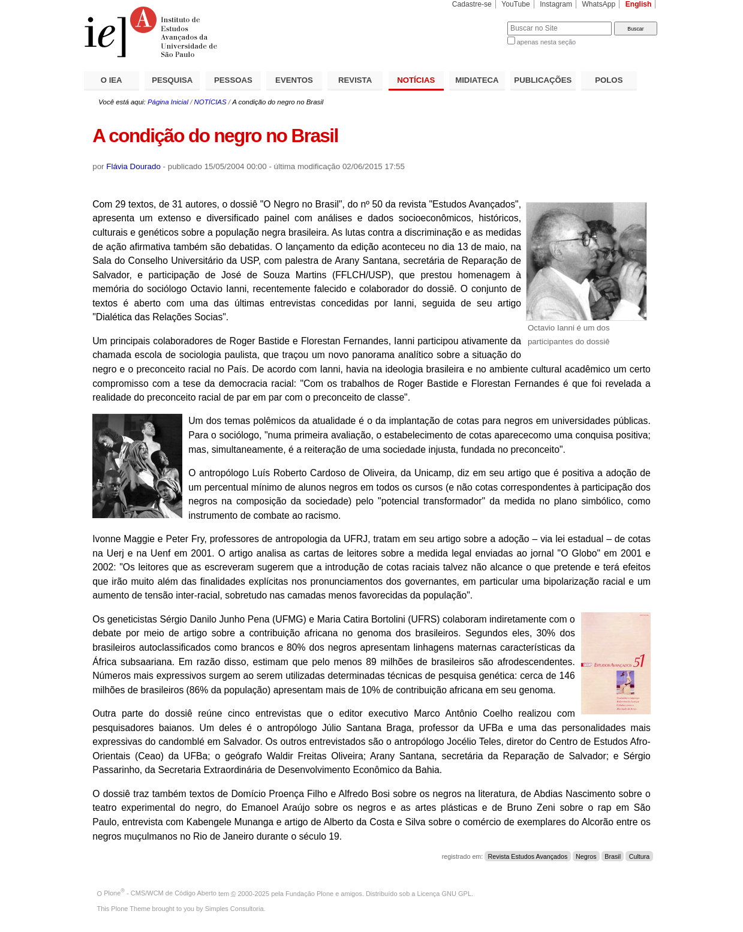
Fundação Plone (309, 893)
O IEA (111, 80)
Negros (586, 856)
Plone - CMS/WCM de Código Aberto (160, 893)
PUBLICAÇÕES (542, 80)
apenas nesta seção (546, 42)
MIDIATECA (476, 80)
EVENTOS (294, 80)
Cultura (639, 856)
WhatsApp (598, 4)
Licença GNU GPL (444, 893)
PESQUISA (172, 80)
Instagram (556, 4)
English (638, 4)
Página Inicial (168, 102)
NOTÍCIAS (416, 80)
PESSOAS (233, 80)
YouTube (515, 4)
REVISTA (355, 80)
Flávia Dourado (133, 166)
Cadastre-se (472, 4)
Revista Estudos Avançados (528, 856)
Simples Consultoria (234, 908)
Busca (478, 21)
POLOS (608, 80)
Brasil (612, 856)
